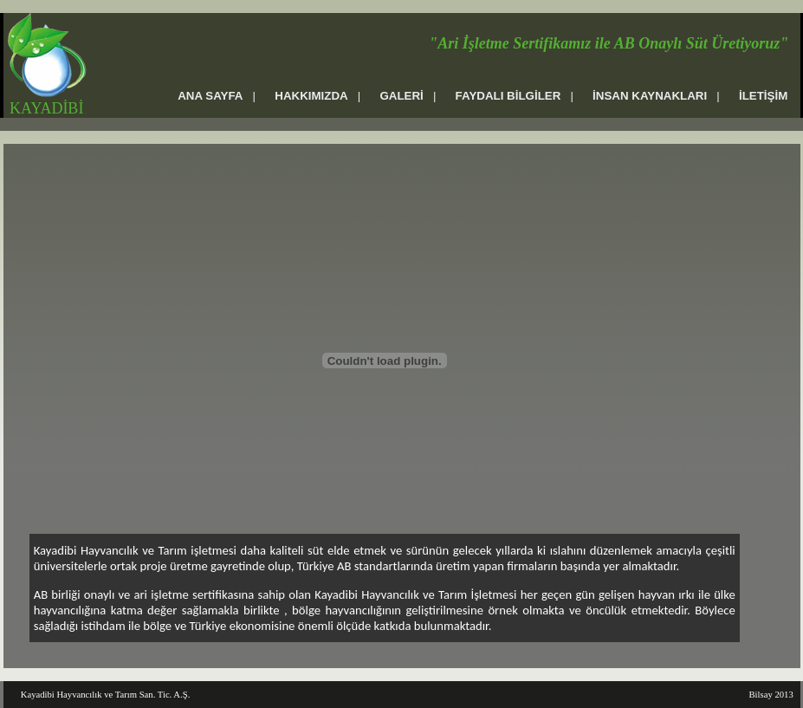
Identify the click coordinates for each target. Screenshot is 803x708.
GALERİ (401, 95)
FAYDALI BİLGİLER (508, 95)
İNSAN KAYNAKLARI (650, 95)
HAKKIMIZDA (311, 95)
